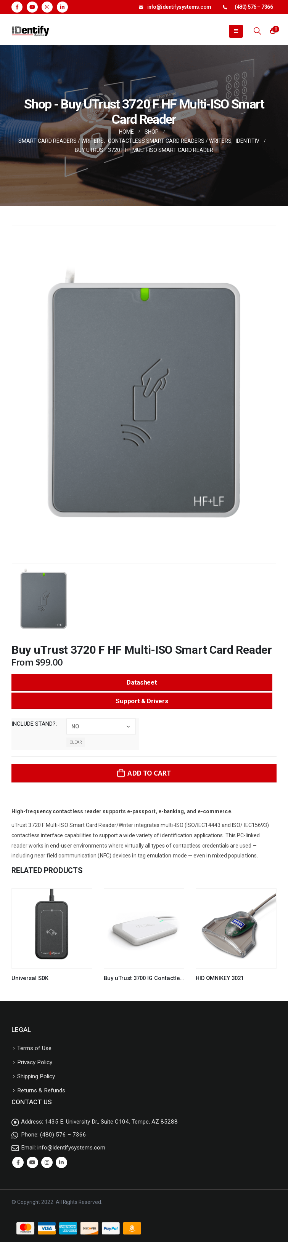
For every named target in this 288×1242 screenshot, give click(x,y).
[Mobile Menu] (236, 31)
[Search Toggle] (257, 31)
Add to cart (149, 773)
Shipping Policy (36, 1076)
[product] (52, 929)
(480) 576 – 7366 (254, 7)
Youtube (32, 1162)
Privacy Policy (34, 1062)
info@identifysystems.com (179, 7)
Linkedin (61, 1162)
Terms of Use (34, 1048)
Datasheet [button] (142, 682)
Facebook (18, 1162)
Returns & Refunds (41, 1090)
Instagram (47, 1162)
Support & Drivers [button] (142, 701)
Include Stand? (33, 723)
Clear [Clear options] (75, 742)
